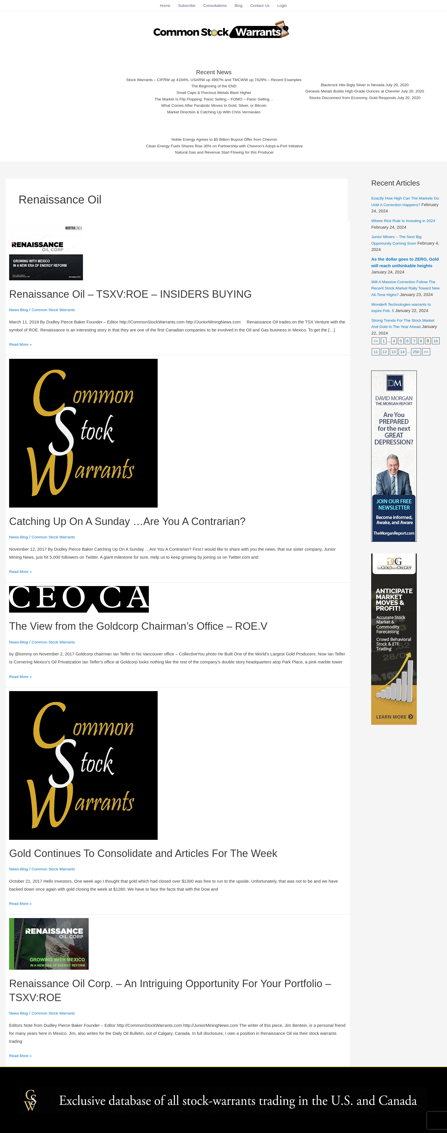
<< (376, 342)
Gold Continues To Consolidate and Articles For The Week (156, 848)
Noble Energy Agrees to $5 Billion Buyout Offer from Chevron (224, 136)
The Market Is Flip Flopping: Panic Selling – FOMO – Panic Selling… (208, 96)
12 (394, 353)
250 (427, 353)
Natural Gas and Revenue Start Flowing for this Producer (224, 151)
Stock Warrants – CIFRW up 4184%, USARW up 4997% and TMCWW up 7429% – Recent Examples (208, 75)
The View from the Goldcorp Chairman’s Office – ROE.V (150, 621)
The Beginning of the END (208, 81)
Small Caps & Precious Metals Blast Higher (208, 88)
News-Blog (19, 305)
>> (376, 364)
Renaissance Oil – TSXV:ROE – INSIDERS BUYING (142, 289)
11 (385, 353)
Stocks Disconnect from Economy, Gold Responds (360, 95)
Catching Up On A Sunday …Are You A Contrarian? (139, 516)
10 (375, 353)
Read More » (21, 338)
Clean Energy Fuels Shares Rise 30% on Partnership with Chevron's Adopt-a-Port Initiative (224, 144)
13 (403, 353)
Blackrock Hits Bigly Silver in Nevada (360, 81)
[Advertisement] (60, 87)
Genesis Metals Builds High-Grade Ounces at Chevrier (361, 88)
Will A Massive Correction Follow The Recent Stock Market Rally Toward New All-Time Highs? (402, 283)
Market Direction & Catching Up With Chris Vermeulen (208, 110)
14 (413, 353)
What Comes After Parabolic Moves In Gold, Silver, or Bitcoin (208, 103)
